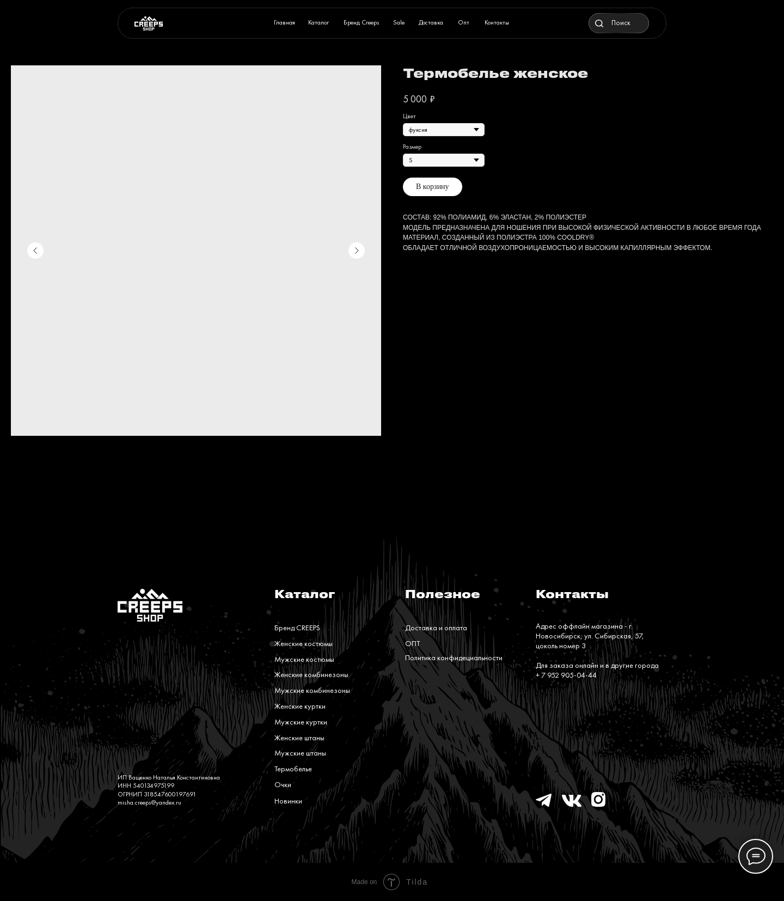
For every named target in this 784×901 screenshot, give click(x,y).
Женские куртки (300, 706)
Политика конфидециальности (454, 657)
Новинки (288, 801)
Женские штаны (299, 737)
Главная (284, 22)
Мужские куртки (300, 722)
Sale (399, 22)
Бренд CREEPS (297, 627)
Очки (282, 784)
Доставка (431, 22)
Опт (463, 22)
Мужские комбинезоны (312, 690)
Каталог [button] (318, 22)
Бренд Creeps (361, 22)
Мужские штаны (300, 753)
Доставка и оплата (436, 627)
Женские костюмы (303, 643)
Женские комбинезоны (311, 674)
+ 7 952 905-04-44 (566, 675)
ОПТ (412, 643)
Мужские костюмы (304, 659)
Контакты (497, 22)
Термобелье (293, 769)
